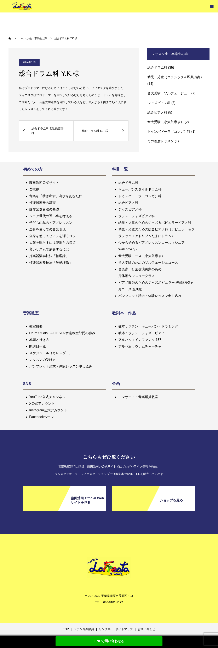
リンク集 (104, 629)
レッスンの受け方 (42, 359)
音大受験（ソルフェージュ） (168, 93)
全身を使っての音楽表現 (47, 229)
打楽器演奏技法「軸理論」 (49, 256)
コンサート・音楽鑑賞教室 (138, 397)
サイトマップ (124, 629)
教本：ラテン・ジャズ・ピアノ (141, 333)
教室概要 (35, 326)
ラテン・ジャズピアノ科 (136, 216)
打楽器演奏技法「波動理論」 (50, 262)
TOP (66, 629)
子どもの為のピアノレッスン (50, 222)
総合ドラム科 (157, 67)
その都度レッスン (160, 141)
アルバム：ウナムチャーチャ (139, 346)
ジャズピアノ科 (159, 103)
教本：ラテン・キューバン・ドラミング (148, 326)
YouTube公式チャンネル (47, 397)
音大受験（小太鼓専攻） (165, 122)
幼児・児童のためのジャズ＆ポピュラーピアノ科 (154, 222)
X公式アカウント (42, 403)
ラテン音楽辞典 (84, 629)
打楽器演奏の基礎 (42, 202)
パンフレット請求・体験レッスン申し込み (149, 296)
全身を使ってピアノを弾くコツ (52, 236)
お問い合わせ (146, 629)
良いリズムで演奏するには (49, 249)
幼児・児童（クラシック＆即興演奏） (175, 77)
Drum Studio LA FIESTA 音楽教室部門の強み (62, 333)
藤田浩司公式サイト (44, 182)
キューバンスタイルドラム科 (139, 189)
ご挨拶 (34, 189)
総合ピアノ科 (157, 112)
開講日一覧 (37, 346)
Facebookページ (41, 417)
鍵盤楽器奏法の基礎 (44, 209)
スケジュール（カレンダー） (50, 353)
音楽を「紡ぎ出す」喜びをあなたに (55, 196)
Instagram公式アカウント (48, 410)
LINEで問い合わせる (109, 641)
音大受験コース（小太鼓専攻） (141, 256)
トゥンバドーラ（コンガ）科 (168, 131)
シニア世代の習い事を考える (50, 216)
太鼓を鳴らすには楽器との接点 (52, 242)
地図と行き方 (39, 339)
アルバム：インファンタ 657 (139, 339)
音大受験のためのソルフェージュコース (148, 262)
